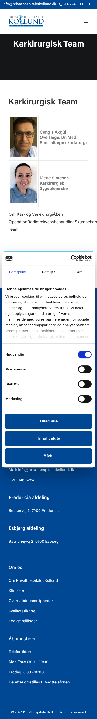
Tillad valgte (48, 438)
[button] (86, 21)
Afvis (48, 455)
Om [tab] (79, 272)
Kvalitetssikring (22, 612)
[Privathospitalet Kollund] (26, 21)
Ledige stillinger (23, 622)
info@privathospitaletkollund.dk (46, 470)
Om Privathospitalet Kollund (33, 581)
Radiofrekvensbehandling (51, 222)
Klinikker (16, 591)
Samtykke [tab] (17, 272)
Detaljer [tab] (48, 272)
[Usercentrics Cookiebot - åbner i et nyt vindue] (71, 258)
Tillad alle (48, 421)
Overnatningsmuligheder (31, 601)
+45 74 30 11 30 (77, 4)
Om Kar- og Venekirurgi (31, 215)
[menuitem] (74, 4)
